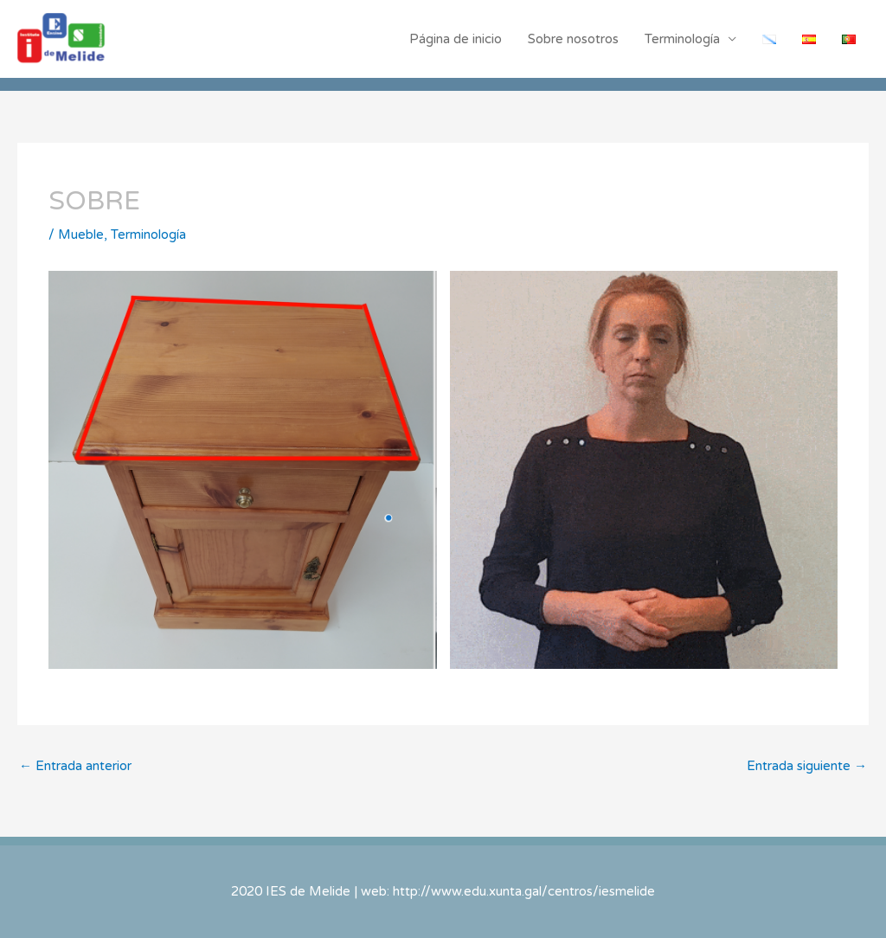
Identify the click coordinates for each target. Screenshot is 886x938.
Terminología (682, 39)
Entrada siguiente (807, 766)
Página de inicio (455, 39)
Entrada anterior (75, 766)
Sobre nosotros (573, 39)
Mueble (81, 234)
